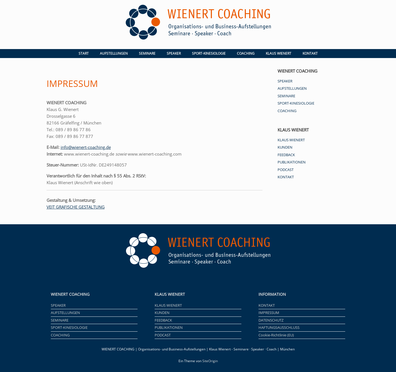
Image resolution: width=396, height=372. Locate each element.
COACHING (246, 53)
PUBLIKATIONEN (292, 162)
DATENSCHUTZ (270, 320)
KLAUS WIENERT (278, 53)
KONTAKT (310, 53)
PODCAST (286, 169)
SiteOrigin (210, 361)
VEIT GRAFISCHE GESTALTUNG (76, 207)
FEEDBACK (286, 154)
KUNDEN (285, 147)
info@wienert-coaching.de (86, 147)
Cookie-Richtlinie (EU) (276, 335)
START (84, 53)
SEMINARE (147, 53)
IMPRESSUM (268, 312)
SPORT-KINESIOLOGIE (209, 53)
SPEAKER (174, 53)
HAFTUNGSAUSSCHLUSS (278, 327)
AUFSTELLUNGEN (114, 53)
